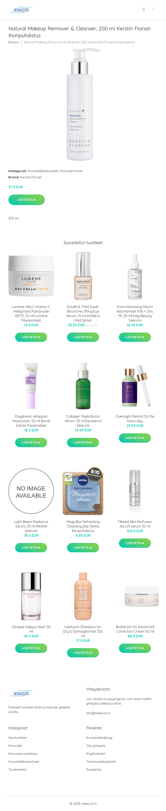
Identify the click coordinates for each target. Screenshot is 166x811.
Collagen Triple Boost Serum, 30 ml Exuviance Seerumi (83, 421)
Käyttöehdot (95, 754)
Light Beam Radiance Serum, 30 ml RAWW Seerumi (31, 526)
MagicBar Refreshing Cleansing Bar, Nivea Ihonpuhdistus (83, 526)
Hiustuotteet (17, 738)
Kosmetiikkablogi (99, 738)
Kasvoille (15, 746)
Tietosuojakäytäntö (101, 762)
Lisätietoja (26, 200)
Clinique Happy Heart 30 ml (31, 629)
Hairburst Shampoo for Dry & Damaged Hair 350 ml (83, 631)
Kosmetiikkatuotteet (43, 171)
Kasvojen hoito (71, 171)
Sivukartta (93, 769)
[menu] (154, 9)
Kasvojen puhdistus (23, 754)
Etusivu (13, 42)
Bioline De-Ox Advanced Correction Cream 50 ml (135, 629)
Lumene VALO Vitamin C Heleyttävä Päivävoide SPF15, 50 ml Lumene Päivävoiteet (31, 313)
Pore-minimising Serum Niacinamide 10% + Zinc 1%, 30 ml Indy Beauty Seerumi (134, 313)
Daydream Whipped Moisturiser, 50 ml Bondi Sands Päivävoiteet (31, 421)
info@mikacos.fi (98, 713)
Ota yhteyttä (95, 746)
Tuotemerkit (17, 769)
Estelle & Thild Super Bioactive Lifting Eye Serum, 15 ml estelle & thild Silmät (83, 313)
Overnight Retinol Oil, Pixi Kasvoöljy (134, 418)
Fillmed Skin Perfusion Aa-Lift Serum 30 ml (135, 524)
